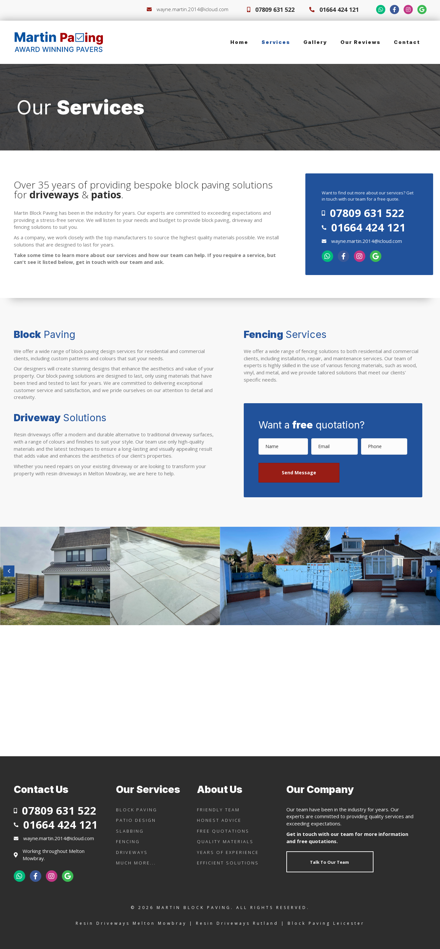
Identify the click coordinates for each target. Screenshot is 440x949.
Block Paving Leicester (326, 923)
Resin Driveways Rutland (237, 923)
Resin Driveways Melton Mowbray (131, 923)
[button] (298, 473)
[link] (239, 42)
